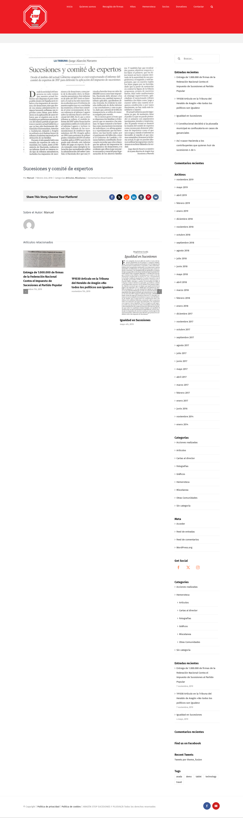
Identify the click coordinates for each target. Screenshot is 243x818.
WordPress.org (184, 547)
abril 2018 (181, 282)
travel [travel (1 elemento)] (179, 782)
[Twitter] (188, 567)
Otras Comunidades (186, 497)
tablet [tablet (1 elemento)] (198, 776)
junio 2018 (181, 266)
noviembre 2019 (184, 179)
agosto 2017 (182, 345)
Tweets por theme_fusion (188, 759)
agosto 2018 (182, 250)
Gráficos (180, 474)
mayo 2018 (182, 274)
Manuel (30, 178)
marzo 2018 (182, 290)
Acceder (180, 523)
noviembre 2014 (184, 416)
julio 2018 (181, 258)
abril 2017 (181, 377)
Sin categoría (183, 505)
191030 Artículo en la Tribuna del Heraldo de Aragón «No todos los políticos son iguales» (92, 283)
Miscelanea (80, 178)
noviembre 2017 (184, 321)
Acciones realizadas (187, 442)
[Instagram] (198, 567)
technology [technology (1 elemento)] (211, 776)
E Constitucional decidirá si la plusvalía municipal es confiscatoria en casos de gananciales (197, 128)
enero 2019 (182, 211)
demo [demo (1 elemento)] (189, 776)
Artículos (70, 178)
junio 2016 (181, 408)
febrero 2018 (183, 298)
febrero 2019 (183, 203)
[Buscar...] (197, 58)
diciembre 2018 (184, 219)
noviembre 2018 (184, 226)
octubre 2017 (183, 329)
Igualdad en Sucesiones (135, 320)
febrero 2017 (183, 392)
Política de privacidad (48, 806)
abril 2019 (181, 195)
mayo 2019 (182, 187)
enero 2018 (182, 306)
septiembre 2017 (185, 337)
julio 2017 (181, 353)
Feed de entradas (185, 531)
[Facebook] (178, 567)
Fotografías (182, 466)
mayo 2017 (182, 369)
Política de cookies (71, 806)
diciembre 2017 (184, 313)
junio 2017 (181, 361)
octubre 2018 (183, 234)
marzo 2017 (182, 384)
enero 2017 (182, 400)
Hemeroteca (182, 482)
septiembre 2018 (185, 242)
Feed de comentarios (187, 539)
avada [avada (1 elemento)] (179, 776)
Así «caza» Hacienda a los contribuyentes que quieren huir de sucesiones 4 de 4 (195, 145)
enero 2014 (182, 424)
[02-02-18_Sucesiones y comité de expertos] (92, 107)
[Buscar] (179, 58)
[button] (212, 6)
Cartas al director (185, 458)
